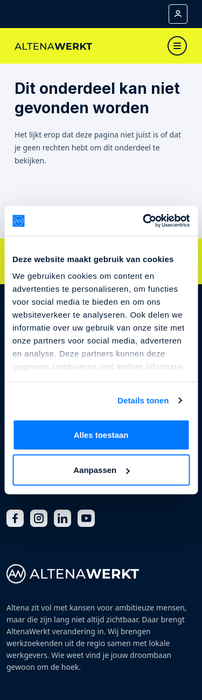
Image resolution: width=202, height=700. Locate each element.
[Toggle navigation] (177, 46)
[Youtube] (86, 518)
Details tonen (143, 400)
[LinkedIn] (62, 518)
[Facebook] (15, 518)
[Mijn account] (178, 14)
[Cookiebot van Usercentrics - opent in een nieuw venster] (144, 221)
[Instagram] (38, 518)
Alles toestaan (101, 434)
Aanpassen (101, 470)
